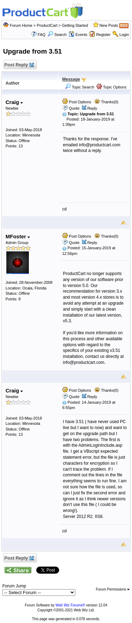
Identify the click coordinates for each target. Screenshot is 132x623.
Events (78, 34)
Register (103, 34)
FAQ (41, 34)
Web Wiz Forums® (70, 605)
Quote (74, 108)
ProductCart (47, 25)
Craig (14, 102)
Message (71, 79)
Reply (92, 108)
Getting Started (75, 25)
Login (124, 34)
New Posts (109, 25)
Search (57, 34)
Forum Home (21, 25)
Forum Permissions (113, 589)
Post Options (76, 102)
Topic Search (79, 87)
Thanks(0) (106, 102)
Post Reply (19, 65)
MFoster (18, 236)
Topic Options (111, 87)
